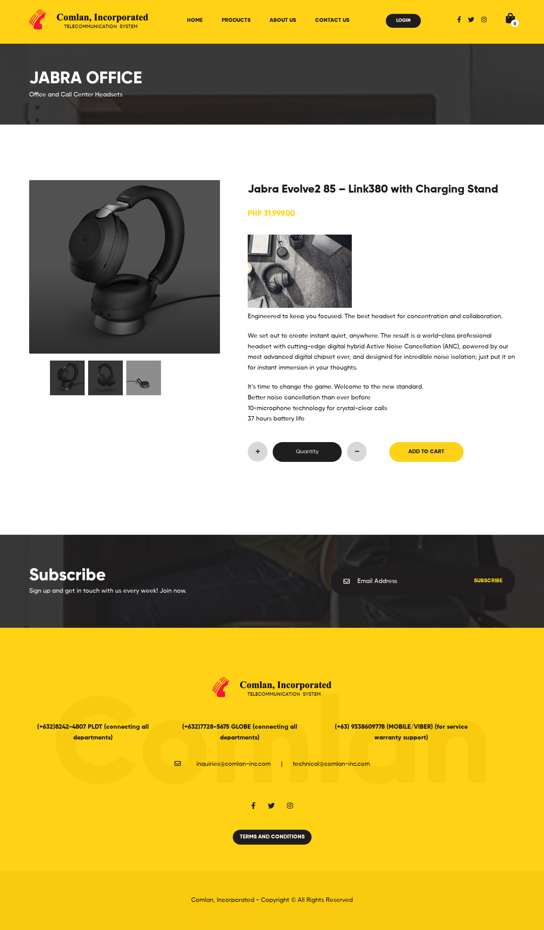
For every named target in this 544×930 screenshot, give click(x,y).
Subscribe (488, 581)
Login (403, 20)
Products (236, 20)
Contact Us (332, 20)
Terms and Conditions (272, 837)
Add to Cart (426, 452)
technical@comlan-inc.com (331, 764)
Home (195, 20)
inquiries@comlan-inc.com (233, 764)
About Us (283, 20)
